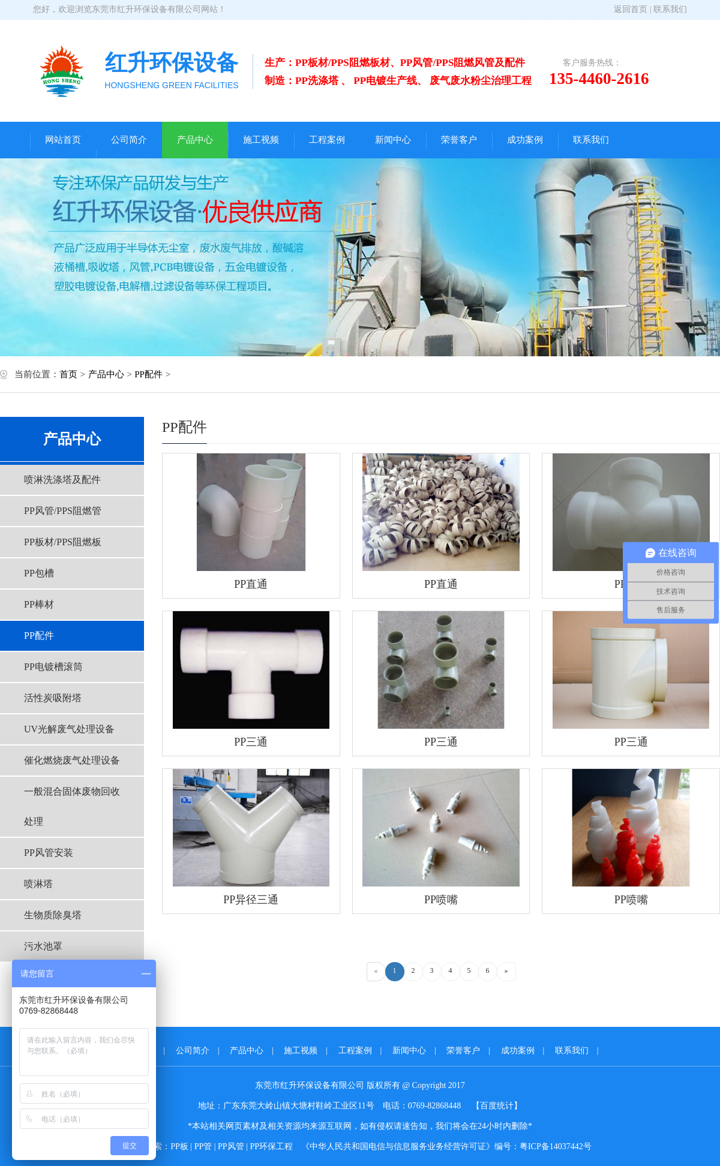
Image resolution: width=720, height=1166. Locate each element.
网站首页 (63, 140)
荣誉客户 (459, 140)
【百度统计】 (497, 1105)
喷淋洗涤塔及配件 (62, 479)
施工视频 (261, 140)
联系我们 (670, 9)
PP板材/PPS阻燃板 (62, 542)
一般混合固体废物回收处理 (72, 806)
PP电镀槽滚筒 (53, 667)
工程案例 (327, 140)
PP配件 (148, 374)
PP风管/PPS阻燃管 (62, 511)
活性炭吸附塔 (53, 698)
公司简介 (129, 140)
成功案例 (525, 140)
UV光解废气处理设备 (69, 729)
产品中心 (195, 140)
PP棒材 (39, 604)
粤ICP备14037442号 (556, 1146)
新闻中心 (393, 140)
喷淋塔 (38, 884)
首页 (68, 374)
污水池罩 (43, 946)
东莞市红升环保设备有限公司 (146, 9)
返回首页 (630, 9)
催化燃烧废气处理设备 (72, 760)
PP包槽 (39, 573)
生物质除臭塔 (53, 915)
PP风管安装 (48, 853)
